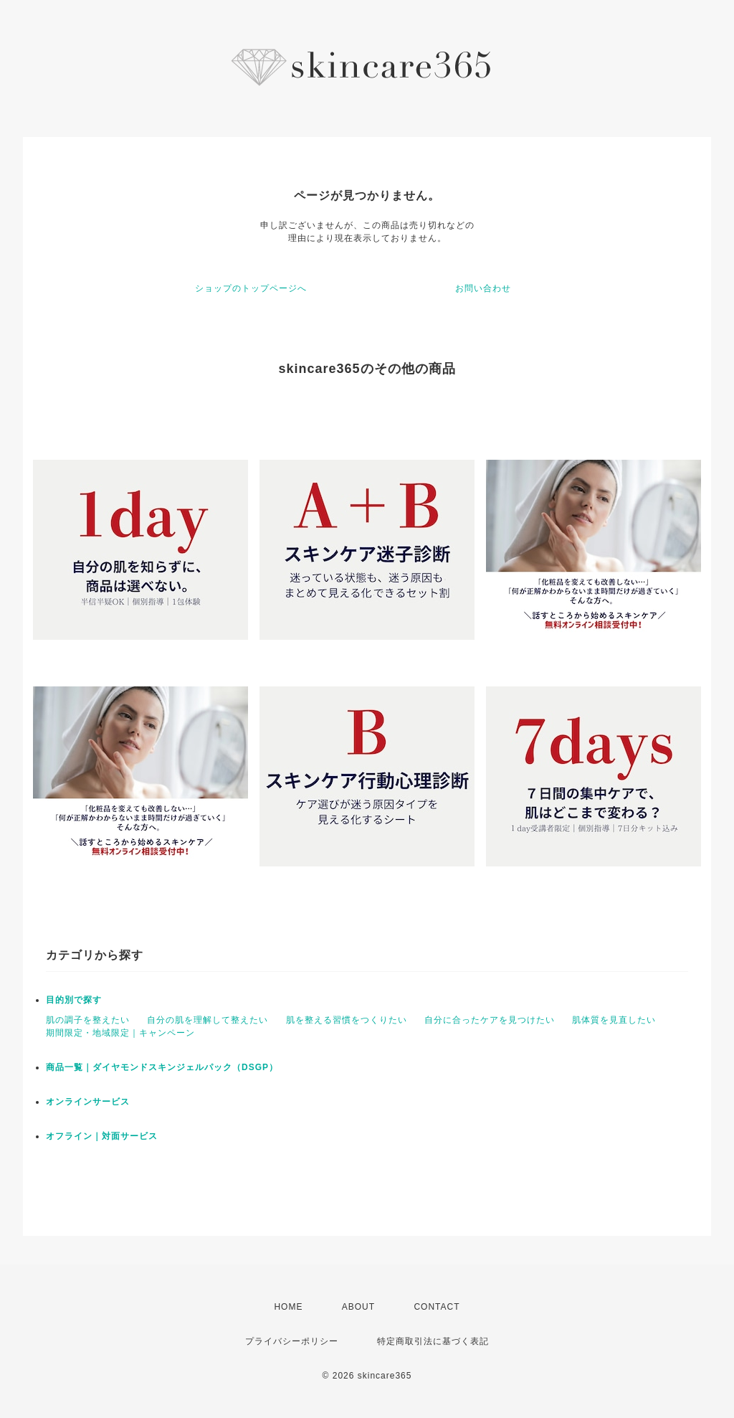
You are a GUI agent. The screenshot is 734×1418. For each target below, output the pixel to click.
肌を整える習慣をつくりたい (346, 1020)
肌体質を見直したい (614, 1020)
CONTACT (436, 1307)
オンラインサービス (88, 1102)
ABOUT (358, 1307)
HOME (288, 1307)
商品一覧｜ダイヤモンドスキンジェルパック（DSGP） (162, 1067)
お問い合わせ (483, 288)
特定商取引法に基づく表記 (433, 1341)
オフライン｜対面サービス (102, 1136)
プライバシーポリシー (291, 1341)
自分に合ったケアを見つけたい (489, 1020)
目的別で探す (74, 1000)
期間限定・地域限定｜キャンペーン (120, 1033)
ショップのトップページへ (251, 288)
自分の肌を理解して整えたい (207, 1020)
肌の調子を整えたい (88, 1020)
